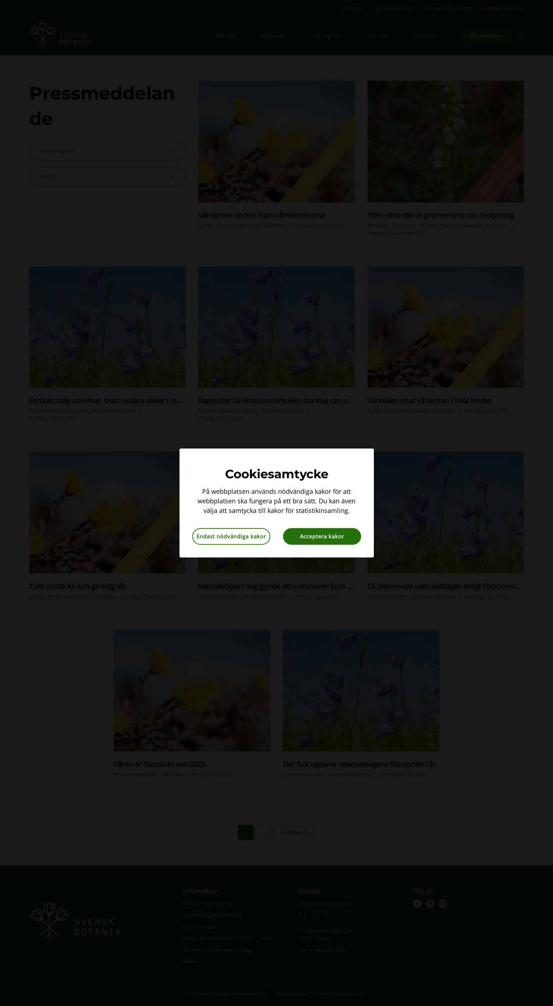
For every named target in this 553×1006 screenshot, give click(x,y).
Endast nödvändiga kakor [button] (231, 536)
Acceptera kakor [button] (322, 536)
